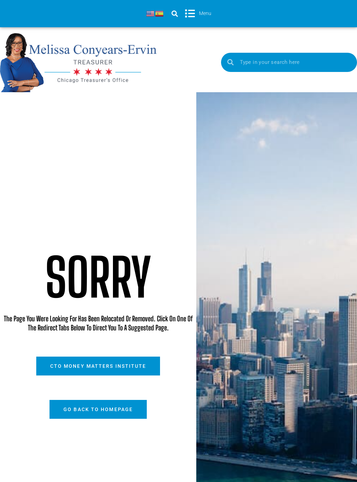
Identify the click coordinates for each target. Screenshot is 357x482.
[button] (174, 13)
